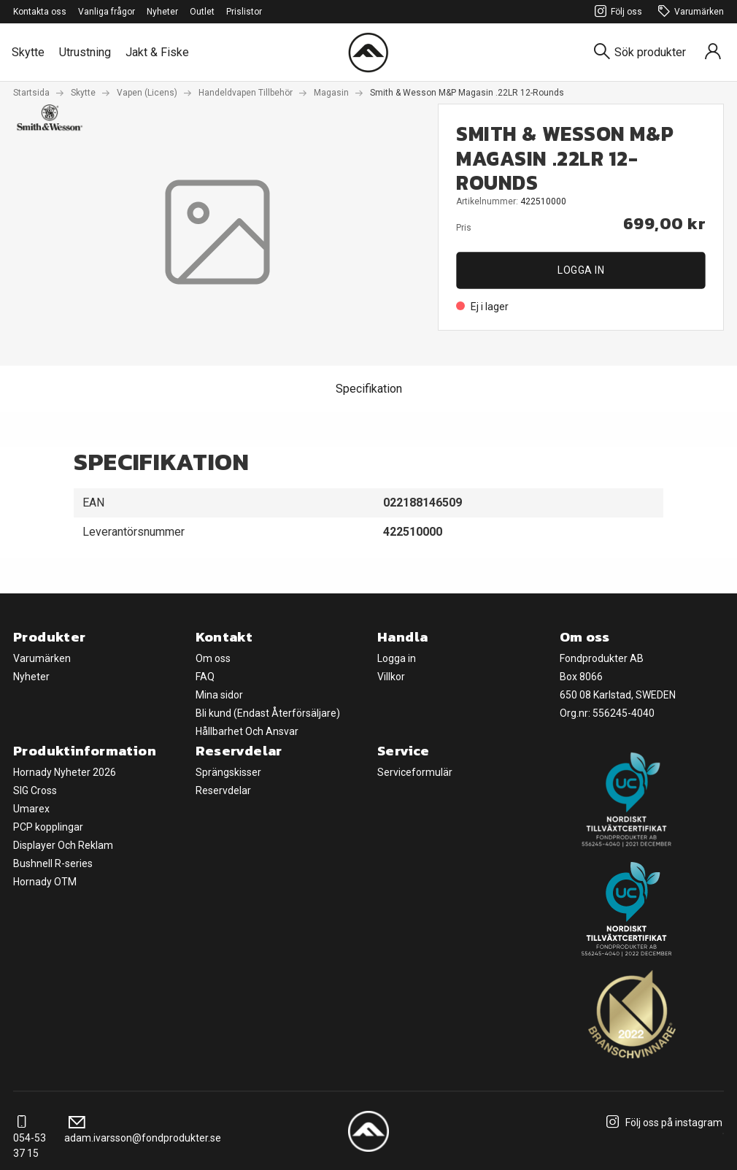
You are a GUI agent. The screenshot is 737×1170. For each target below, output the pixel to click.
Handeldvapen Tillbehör (245, 93)
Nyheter (162, 12)
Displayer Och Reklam (63, 845)
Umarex (31, 809)
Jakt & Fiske (157, 52)
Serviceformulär (414, 772)
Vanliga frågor (106, 12)
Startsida (31, 93)
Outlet (202, 12)
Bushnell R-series (53, 863)
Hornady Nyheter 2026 (64, 772)
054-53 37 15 (29, 1138)
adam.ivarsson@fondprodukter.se (142, 1130)
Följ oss (616, 12)
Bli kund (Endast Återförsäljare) (268, 713)
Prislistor (244, 12)
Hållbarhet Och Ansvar (247, 731)
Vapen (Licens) (147, 93)
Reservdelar (223, 790)
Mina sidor (219, 695)
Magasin (331, 93)
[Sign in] (713, 52)
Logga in (580, 270)
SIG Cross (35, 790)
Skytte (28, 52)
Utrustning (85, 52)
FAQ (205, 676)
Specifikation (369, 389)
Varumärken (689, 12)
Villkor (391, 676)
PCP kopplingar (48, 827)
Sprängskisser (228, 772)
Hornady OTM (45, 882)
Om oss (213, 658)
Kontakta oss (39, 12)
